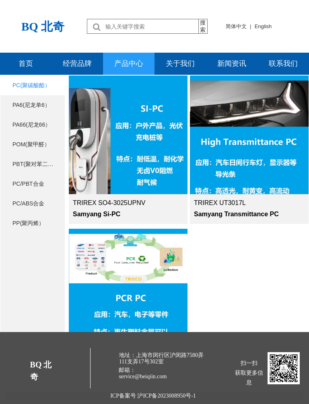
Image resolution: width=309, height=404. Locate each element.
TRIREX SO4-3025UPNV (109, 202)
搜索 (203, 26)
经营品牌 (77, 63)
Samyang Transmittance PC (236, 214)
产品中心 (128, 63)
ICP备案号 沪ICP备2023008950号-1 (154, 396)
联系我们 (283, 63)
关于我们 (180, 63)
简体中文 (236, 26)
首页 (26, 63)
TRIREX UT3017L (220, 202)
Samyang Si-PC (96, 214)
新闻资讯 (231, 63)
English (263, 26)
